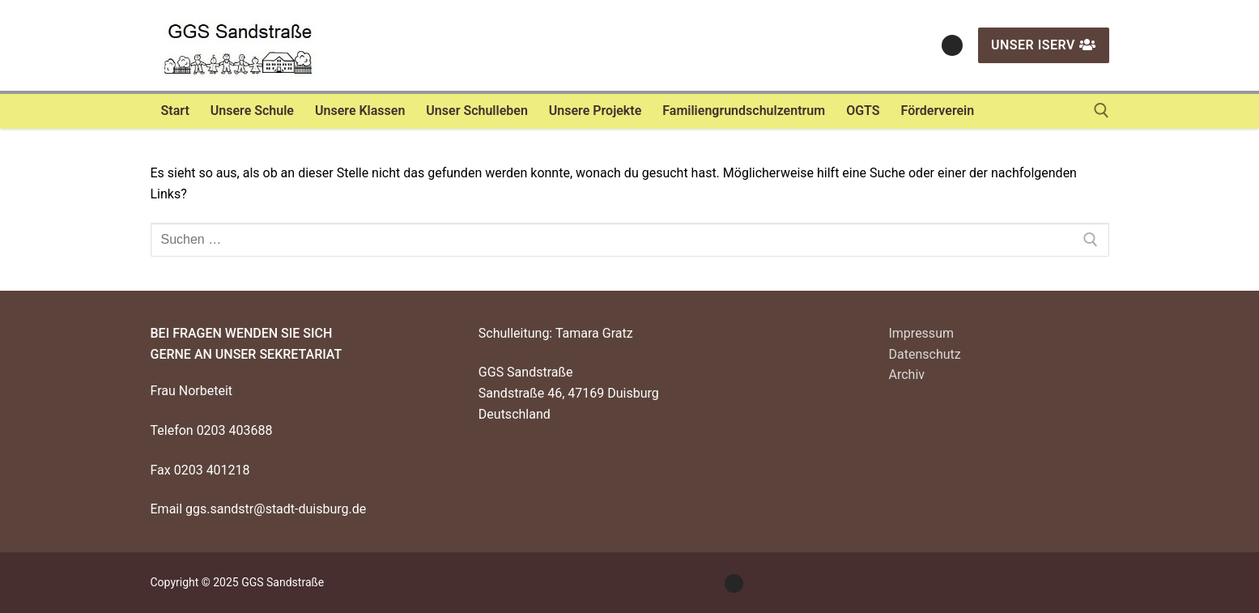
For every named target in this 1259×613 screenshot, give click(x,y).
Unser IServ (1043, 45)
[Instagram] (952, 45)
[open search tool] (1101, 110)
